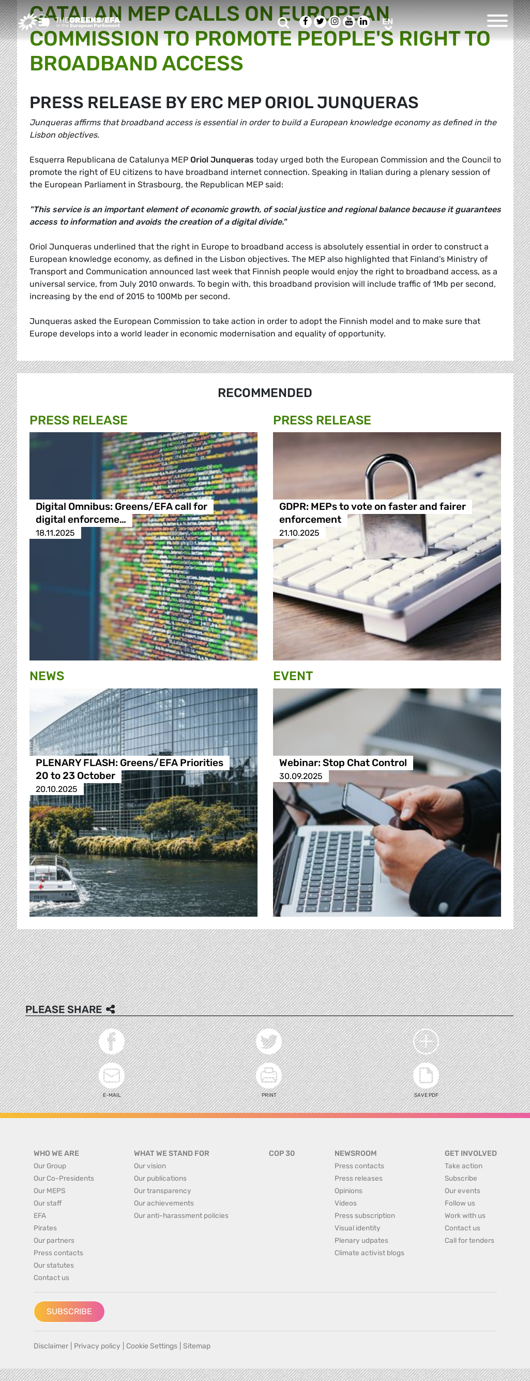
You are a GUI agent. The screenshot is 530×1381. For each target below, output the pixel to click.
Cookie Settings (151, 1346)
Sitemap (196, 1346)
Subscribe (69, 1311)
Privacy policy (97, 1346)
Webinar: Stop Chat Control (343, 763)
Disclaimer (51, 1346)
